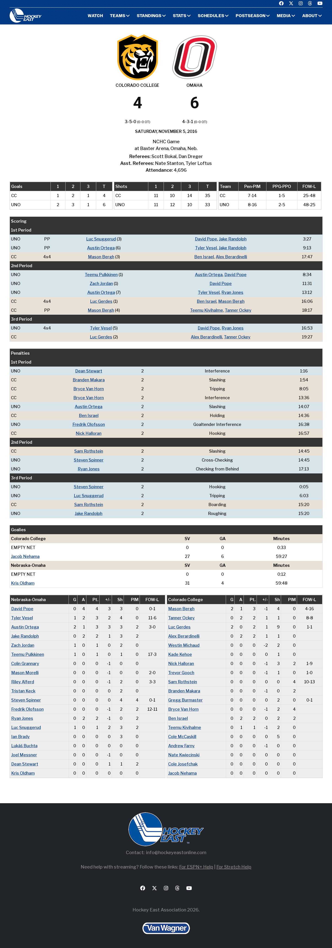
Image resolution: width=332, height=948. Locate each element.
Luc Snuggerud (101, 239)
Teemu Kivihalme (206, 310)
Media (284, 16)
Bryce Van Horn (88, 388)
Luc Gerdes (101, 301)
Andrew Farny (181, 745)
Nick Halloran (88, 433)
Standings (149, 16)
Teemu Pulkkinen (101, 274)
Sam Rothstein (88, 451)
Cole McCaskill (182, 736)
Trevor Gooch (181, 672)
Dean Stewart (88, 371)
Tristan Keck (23, 691)
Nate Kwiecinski (183, 755)
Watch (95, 16)
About (310, 16)
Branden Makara (89, 380)
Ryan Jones (232, 292)
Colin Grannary (25, 663)
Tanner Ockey (238, 310)
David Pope (206, 239)
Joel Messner (24, 755)
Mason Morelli (25, 672)
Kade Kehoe (180, 654)
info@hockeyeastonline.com (176, 852)
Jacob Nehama (25, 556)
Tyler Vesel (206, 248)
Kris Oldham (23, 583)
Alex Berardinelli (231, 256)
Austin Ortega (101, 248)
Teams (117, 16)
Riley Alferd (22, 681)
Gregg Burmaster (185, 700)
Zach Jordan (101, 283)
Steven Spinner (89, 460)
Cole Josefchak (183, 764)
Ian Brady (20, 736)
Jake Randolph (233, 239)
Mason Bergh (101, 256)
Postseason (251, 16)
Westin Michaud (183, 645)
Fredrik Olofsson (88, 424)
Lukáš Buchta (24, 745)
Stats (179, 16)
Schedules (211, 16)
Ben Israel (204, 256)
